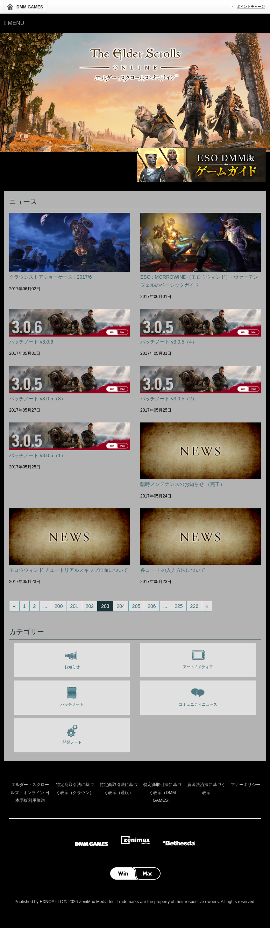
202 (90, 606)
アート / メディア (198, 657)
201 (74, 606)
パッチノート (72, 695)
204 (121, 606)
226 (194, 606)
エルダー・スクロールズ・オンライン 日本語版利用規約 (29, 792)
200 (59, 606)
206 (152, 606)
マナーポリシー (245, 784)
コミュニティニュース (198, 695)
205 (136, 606)
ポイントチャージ (251, 6)
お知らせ (72, 657)
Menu (14, 23)
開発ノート (72, 733)
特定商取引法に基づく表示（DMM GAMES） (162, 792)
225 (179, 606)
